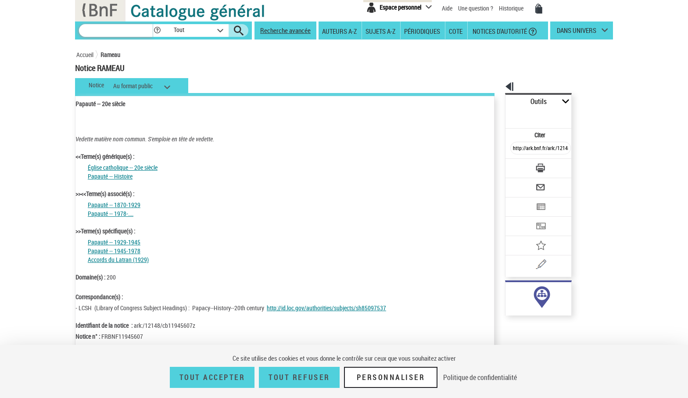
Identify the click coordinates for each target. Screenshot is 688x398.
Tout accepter (212, 377)
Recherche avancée (285, 30)
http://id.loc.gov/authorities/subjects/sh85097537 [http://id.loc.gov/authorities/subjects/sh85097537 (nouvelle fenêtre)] (326, 308)
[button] (157, 30)
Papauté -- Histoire (110, 176)
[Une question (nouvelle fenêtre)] (533, 234)
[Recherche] (116, 30)
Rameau (110, 54)
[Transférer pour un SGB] (520, 200)
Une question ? (475, 8)
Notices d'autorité (499, 30)
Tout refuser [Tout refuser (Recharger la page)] (299, 377)
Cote (455, 30)
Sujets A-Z (380, 30)
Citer (502, 115)
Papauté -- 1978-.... (110, 213)
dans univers (576, 32)
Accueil (84, 54)
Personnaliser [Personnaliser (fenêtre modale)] (391, 377)
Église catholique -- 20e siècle (123, 167)
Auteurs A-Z (339, 30)
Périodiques (422, 30)
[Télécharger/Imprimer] (517, 148)
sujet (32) (508, 293)
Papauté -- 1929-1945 (114, 242)
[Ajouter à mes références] (521, 217)
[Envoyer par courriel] (516, 166)
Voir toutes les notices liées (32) (529, 311)
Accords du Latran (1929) (118, 259)
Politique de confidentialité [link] (480, 377)
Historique (512, 8)
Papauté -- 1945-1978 (114, 251)
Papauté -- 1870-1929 (114, 205)
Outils (495, 101)
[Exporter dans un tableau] (522, 183)
